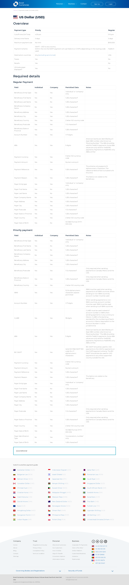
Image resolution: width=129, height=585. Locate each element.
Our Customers (57, 548)
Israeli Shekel (59, 474)
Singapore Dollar (96, 483)
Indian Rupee (24, 519)
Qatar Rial (93, 470)
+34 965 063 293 (98, 549)
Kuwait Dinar (59, 488)
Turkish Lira (93, 506)
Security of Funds (75, 571)
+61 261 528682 (98, 554)
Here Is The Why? (77, 548)
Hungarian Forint (26, 515)
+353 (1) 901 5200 (99, 552)
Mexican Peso (59, 497)
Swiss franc (93, 497)
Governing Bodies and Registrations (30, 571)
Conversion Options (58, 556)
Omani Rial (59, 510)
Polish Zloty (58, 519)
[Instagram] (105, 541)
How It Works (56, 550)
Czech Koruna (24, 497)
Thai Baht (93, 501)
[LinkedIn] (101, 541)
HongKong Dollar (26, 510)
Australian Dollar (26, 470)
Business (72, 4)
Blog (14, 550)
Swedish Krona (95, 492)
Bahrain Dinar (25, 479)
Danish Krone (24, 501)
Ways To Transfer (57, 553)
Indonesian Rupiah (61, 470)
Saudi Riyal (93, 479)
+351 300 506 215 (99, 557)
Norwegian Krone (61, 506)
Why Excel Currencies (59, 545)
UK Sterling (93, 515)
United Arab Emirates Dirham (100, 519)
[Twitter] (97, 541)
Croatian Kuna (25, 492)
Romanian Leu (95, 474)
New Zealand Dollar (62, 501)
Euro (21, 506)
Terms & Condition (38, 553)
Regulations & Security (40, 545)
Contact (84, 4)
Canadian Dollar (25, 483)
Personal (60, 4)
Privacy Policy (37, 548)
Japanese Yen (59, 479)
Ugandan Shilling (96, 510)
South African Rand (96, 488)
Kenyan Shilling (60, 483)
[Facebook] (93, 541)
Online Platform (77, 550)
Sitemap (16, 556)
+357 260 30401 (98, 563)
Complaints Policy (38, 550)
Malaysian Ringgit (61, 492)
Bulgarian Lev (24, 474)
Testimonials (76, 559)
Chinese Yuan (24, 488)
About (15, 548)
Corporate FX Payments (79, 545)
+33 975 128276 (98, 560)
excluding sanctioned (47, 55)
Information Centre (58, 559)
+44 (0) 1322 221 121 (99, 546)
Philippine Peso (60, 515)
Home (15, 10)
